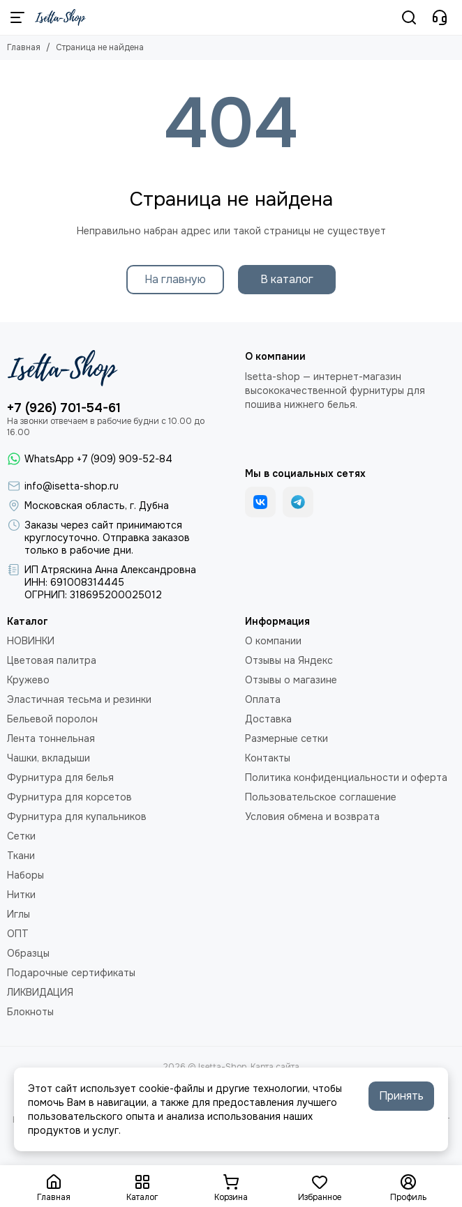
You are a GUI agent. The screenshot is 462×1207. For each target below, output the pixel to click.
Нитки (21, 894)
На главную (175, 279)
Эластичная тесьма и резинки (79, 699)
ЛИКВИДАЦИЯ (40, 992)
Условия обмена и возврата (312, 816)
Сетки (21, 836)
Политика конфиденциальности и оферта (346, 777)
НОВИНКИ (30, 641)
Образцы (28, 953)
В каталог (286, 279)
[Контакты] (439, 17)
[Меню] (17, 17)
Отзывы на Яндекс (289, 660)
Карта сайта (275, 1066)
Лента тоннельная (51, 738)
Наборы (25, 875)
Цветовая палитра (51, 660)
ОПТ (18, 933)
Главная (23, 47)
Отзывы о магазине (291, 680)
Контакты (267, 758)
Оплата (263, 699)
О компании (273, 641)
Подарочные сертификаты (71, 972)
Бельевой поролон (52, 719)
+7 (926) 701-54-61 (64, 408)
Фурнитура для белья (60, 777)
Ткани (21, 855)
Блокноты (30, 1011)
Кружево (28, 680)
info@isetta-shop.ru (71, 486)
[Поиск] (409, 17)
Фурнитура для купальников (77, 816)
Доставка (268, 719)
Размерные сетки (286, 738)
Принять (401, 1095)
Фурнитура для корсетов (69, 797)
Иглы (18, 914)
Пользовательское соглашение (320, 797)
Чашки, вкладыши (48, 758)
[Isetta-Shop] (60, 17)
